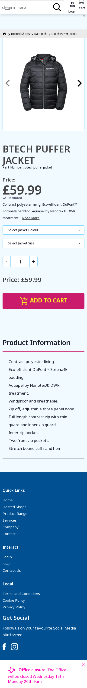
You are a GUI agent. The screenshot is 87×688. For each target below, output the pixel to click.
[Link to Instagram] (14, 646)
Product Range (15, 513)
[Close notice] (83, 664)
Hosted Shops (20, 34)
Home (8, 500)
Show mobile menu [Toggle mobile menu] (9, 7)
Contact (9, 533)
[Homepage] (4, 34)
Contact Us (12, 570)
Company (11, 527)
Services (10, 520)
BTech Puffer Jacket (64, 34)
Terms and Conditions (21, 593)
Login (7, 557)
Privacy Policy (14, 607)
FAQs (7, 563)
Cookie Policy (14, 600)
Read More (30, 218)
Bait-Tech (40, 34)
